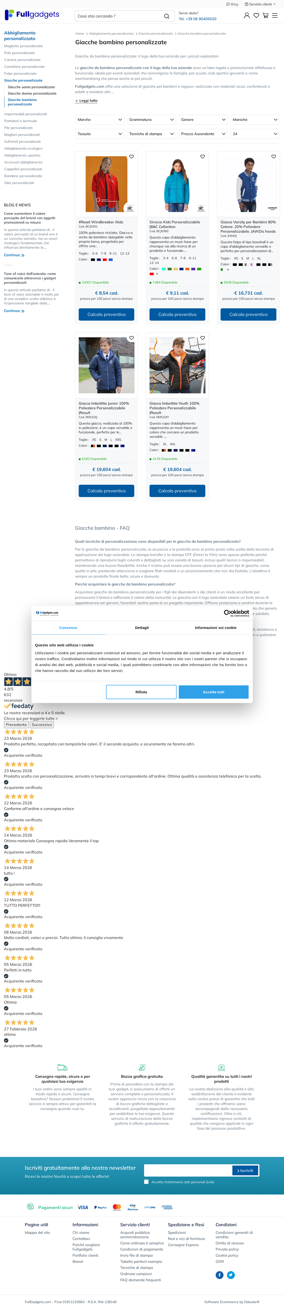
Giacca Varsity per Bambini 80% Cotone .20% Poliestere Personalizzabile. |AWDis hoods (248, 227)
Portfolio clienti (85, 1255)
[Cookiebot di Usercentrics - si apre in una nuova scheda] (227, 613)
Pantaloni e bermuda (20, 121)
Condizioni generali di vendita (234, 1234)
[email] (187, 1170)
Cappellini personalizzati (23, 169)
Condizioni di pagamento (141, 1249)
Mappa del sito (37, 1232)
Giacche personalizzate (23, 80)
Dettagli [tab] (142, 628)
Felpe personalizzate (20, 73)
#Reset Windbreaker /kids (101, 222)
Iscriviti (245, 1170)
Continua (14, 255)
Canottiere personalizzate (24, 66)
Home (79, 33)
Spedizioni (177, 1232)
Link (210, 1182)
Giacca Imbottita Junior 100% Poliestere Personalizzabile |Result (104, 408)
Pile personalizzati (18, 128)
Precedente (16, 724)
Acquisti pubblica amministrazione (135, 1234)
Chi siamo (81, 1232)
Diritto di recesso (230, 1243)
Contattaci (81, 1238)
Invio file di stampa (136, 1255)
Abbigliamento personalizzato (20, 35)
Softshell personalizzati (22, 141)
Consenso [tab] (68, 628)
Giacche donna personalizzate (32, 93)
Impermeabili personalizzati (25, 114)
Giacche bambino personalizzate (22, 102)
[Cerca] (167, 15)
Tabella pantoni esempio (141, 1261)
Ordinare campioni (136, 1273)
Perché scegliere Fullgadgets (86, 1247)
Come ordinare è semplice (142, 1243)
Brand (78, 1261)
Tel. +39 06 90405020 (197, 18)
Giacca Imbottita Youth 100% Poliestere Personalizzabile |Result (174, 408)
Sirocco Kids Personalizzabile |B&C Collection (174, 224)
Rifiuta (141, 692)
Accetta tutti (213, 692)
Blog (232, 4)
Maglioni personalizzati (22, 134)
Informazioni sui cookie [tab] (216, 628)
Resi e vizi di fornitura (186, 1238)
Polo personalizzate (19, 53)
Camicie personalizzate (22, 59)
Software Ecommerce (221, 1302)
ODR (220, 1261)
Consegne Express (183, 1244)
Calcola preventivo (107, 314)
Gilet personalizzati (19, 183)
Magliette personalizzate (23, 46)
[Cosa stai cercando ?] (117, 15)
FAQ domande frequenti (140, 1280)
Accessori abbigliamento (23, 162)
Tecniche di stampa (136, 1267)
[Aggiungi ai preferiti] (131, 156)
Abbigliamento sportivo (22, 155)
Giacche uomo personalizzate (31, 87)
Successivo (42, 724)
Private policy (227, 1249)
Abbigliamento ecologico (23, 148)
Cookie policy (227, 1255)
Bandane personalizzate (23, 176)
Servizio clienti (260, 4)
